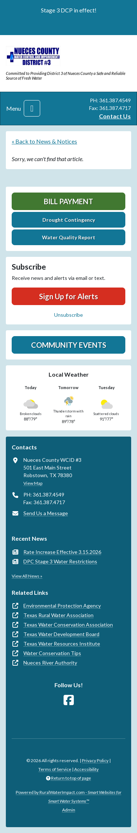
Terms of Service (54, 769)
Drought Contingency (68, 220)
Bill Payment (68, 201)
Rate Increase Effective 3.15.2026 (62, 552)
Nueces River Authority (50, 662)
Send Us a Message (45, 513)
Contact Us (115, 116)
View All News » (27, 576)
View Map (32, 483)
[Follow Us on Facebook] (69, 700)
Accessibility (86, 769)
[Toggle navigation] (32, 108)
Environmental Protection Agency (62, 605)
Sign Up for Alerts (68, 296)
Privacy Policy (95, 760)
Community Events (68, 345)
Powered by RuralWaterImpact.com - (68, 797)
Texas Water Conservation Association (68, 624)
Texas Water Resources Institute (61, 643)
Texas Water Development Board (61, 634)
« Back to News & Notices (44, 141)
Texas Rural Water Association (58, 615)
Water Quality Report (68, 237)
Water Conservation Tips (52, 653)
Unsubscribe (68, 315)
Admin (68, 810)
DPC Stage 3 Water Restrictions (60, 561)
